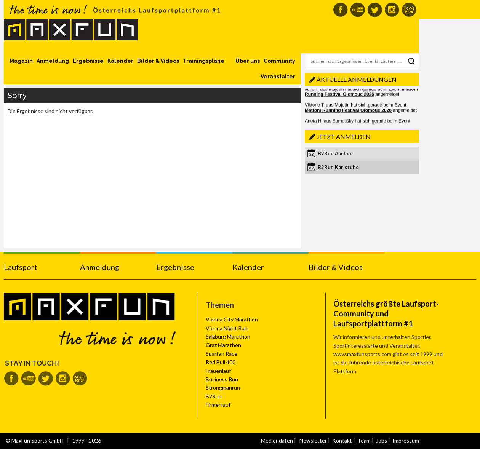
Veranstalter (278, 77)
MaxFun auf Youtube (357, 9)
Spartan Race (221, 353)
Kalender (120, 61)
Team (364, 440)
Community (279, 61)
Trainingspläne (203, 61)
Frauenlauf (218, 371)
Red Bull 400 (220, 362)
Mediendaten (277, 440)
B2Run (214, 396)
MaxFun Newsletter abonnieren (409, 9)
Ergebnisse (88, 61)
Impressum (405, 440)
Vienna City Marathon (232, 319)
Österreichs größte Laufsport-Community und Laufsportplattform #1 (386, 313)
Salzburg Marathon (228, 336)
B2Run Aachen (335, 153)
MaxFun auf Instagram (391, 9)
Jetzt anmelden (344, 136)
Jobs (381, 440)
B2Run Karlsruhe (338, 167)
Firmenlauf (218, 404)
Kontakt (342, 440)
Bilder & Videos (158, 61)
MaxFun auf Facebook (340, 9)
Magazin (21, 61)
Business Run (222, 379)
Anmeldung (53, 61)
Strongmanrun (223, 387)
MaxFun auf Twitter (374, 9)
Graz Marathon (223, 345)
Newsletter (313, 440)
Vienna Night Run (227, 328)
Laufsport (20, 267)
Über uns (247, 61)
